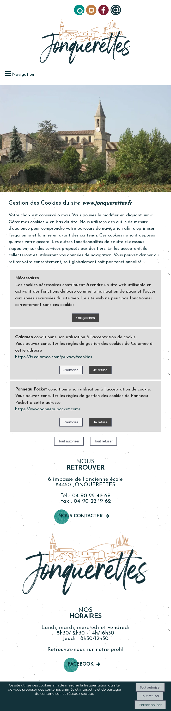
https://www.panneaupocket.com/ (48, 409)
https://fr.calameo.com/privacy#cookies (53, 357)
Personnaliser (150, 705)
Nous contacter (80, 516)
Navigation (23, 74)
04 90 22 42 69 (91, 496)
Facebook (80, 664)
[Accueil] (85, 42)
